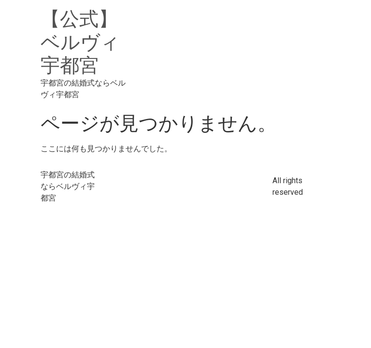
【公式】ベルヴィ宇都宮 (80, 42)
